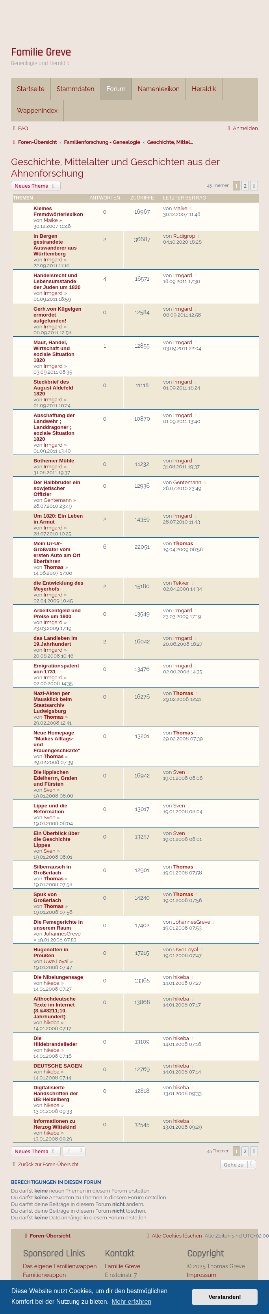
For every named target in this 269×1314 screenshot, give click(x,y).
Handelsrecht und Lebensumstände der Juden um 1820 (56, 281)
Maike (51, 220)
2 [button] (245, 185)
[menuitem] (19, 128)
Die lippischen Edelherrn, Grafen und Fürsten (55, 778)
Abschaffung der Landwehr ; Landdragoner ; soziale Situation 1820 (54, 427)
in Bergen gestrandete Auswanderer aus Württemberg (55, 245)
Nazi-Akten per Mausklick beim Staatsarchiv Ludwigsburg (52, 702)
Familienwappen (44, 1274)
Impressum (202, 1274)
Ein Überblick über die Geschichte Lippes (56, 839)
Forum (115, 89)
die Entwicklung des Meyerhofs (58, 586)
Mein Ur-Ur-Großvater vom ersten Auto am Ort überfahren (56, 552)
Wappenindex (37, 110)
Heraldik (204, 89)
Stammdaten (76, 89)
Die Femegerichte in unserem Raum (58, 925)
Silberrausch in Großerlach (52, 870)
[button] (254, 185)
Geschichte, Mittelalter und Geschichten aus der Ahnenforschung (115, 167)
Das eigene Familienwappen (60, 1266)
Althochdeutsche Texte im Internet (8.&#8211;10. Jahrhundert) (54, 1008)
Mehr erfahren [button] (132, 1301)
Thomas (53, 567)
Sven (50, 790)
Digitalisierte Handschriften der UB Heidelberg (55, 1093)
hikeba (51, 983)
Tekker (181, 583)
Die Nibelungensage (58, 977)
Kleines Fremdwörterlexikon (58, 211)
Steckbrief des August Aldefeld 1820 (53, 388)
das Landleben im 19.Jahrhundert (55, 641)
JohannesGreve (62, 934)
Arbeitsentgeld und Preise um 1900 (57, 613)
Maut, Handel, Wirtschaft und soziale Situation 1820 (53, 351)
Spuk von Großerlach (47, 897)
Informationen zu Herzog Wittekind (54, 1124)
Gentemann (58, 500)
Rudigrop (184, 236)
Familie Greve (41, 52)
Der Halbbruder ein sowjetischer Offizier (56, 488)
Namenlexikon (159, 89)
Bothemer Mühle (53, 461)
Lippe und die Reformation (50, 808)
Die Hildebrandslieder (55, 1041)
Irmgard (53, 260)
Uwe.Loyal (56, 961)
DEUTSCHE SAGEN (57, 1066)
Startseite (31, 89)
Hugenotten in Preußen (51, 952)
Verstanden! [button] (225, 1297)
